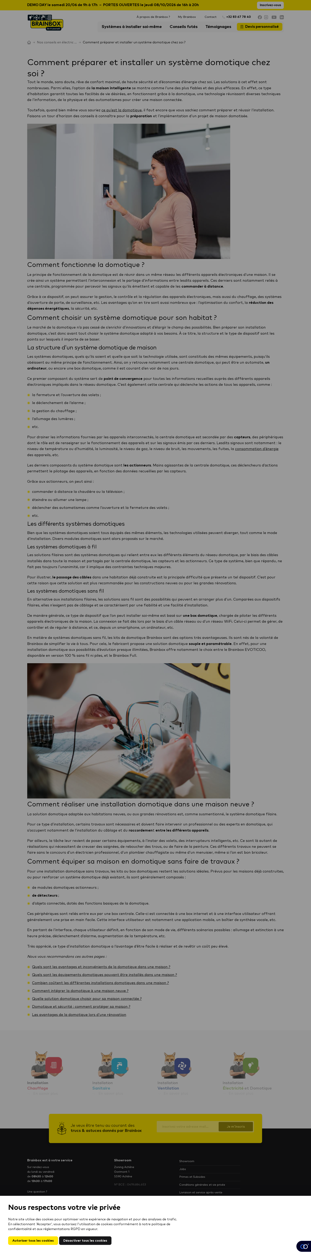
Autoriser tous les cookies (33, 1240)
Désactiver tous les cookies (85, 1240)
